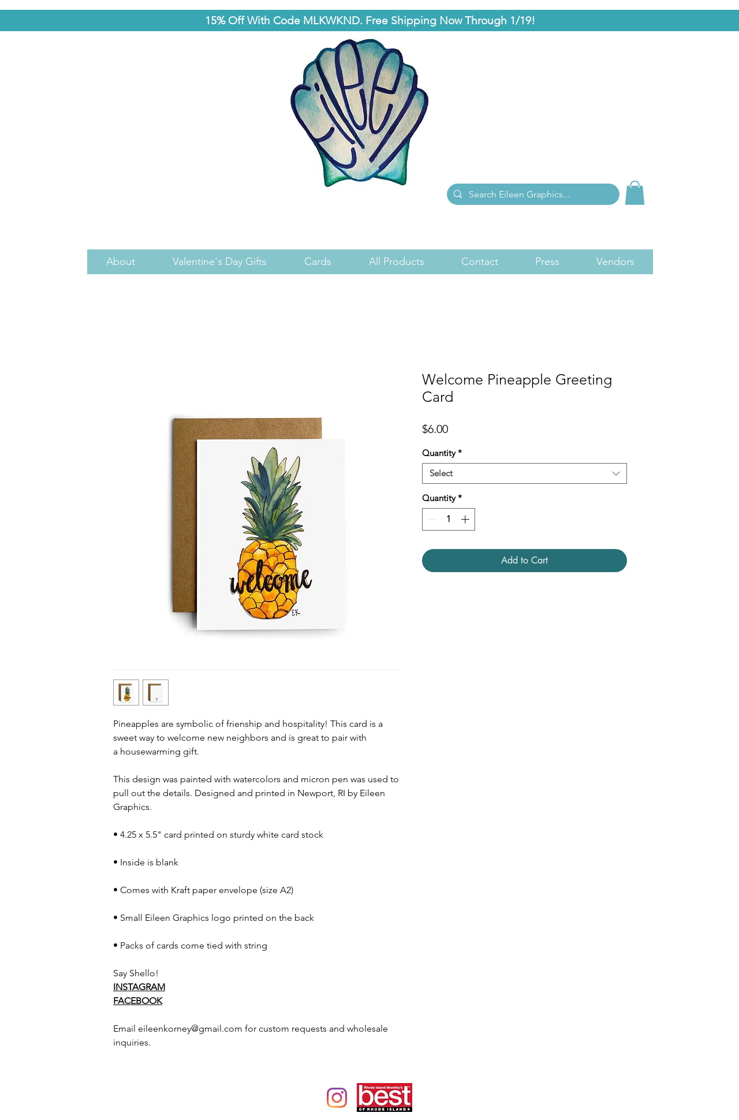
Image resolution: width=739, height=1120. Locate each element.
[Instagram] (337, 1098)
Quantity (442, 453)
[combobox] (524, 473)
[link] (635, 193)
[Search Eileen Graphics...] (532, 195)
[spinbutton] (448, 519)
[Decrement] (431, 519)
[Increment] (466, 519)
